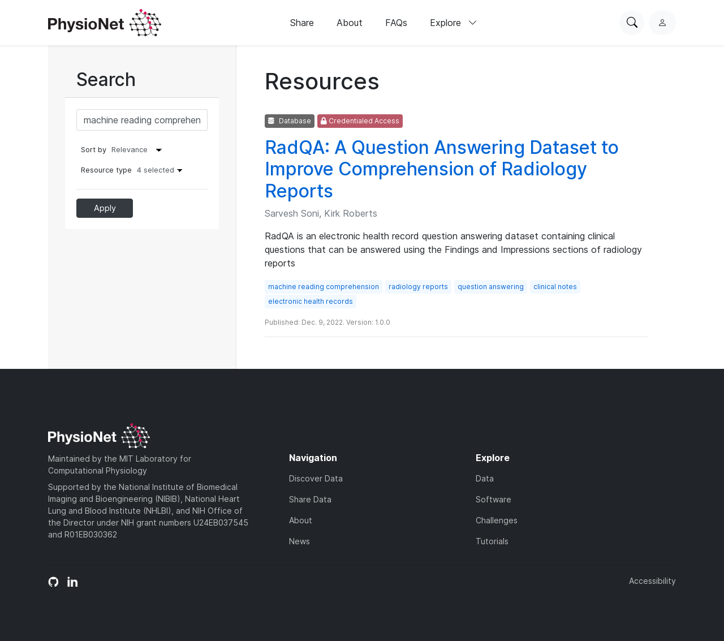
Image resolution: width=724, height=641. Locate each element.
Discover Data (316, 478)
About (350, 22)
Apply (105, 208)
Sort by (93, 149)
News (299, 541)
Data (485, 478)
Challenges (497, 520)
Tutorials (492, 541)
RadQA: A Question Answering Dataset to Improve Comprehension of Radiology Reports (442, 169)
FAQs (396, 22)
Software (493, 499)
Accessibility (652, 581)
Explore (453, 22)
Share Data (310, 499)
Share (302, 22)
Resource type (134, 170)
